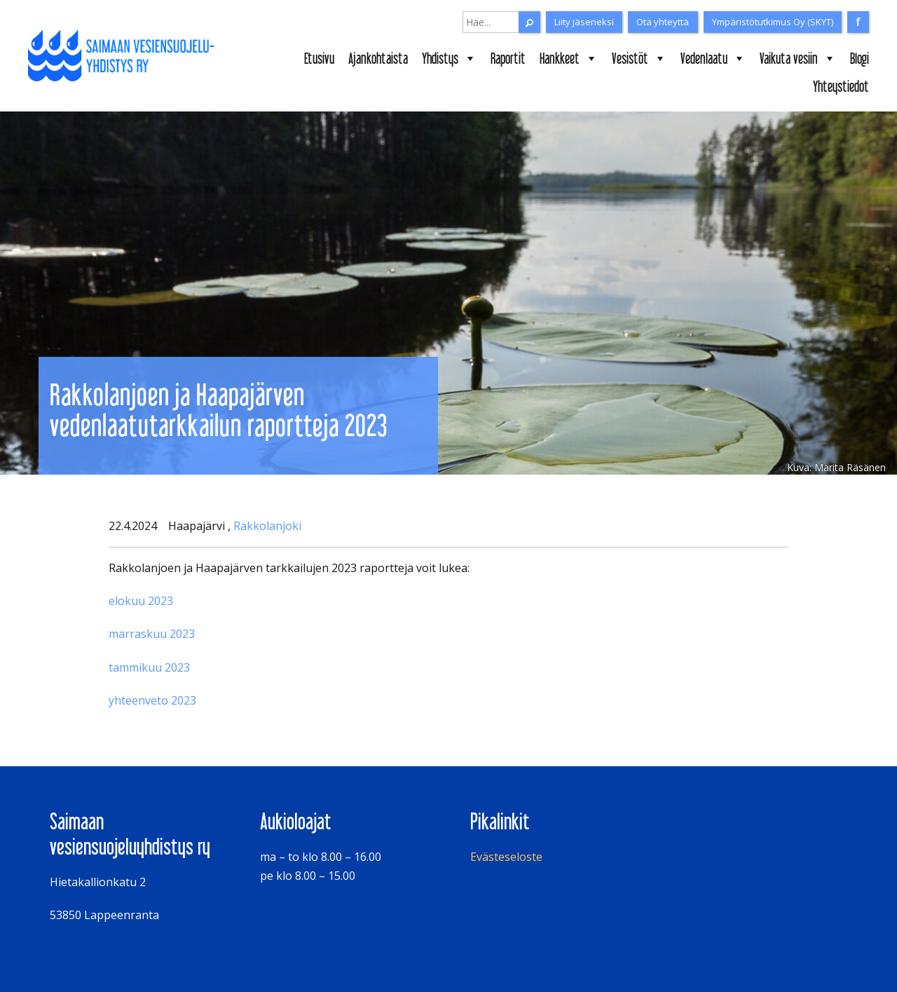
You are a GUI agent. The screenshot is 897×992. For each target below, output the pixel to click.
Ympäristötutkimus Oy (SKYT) (772, 21)
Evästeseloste (506, 856)
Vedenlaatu (713, 58)
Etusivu (319, 58)
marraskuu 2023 (152, 633)
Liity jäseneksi (584, 21)
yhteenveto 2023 (152, 700)
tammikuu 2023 (149, 667)
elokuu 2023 (141, 601)
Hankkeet (569, 58)
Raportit (508, 58)
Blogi (859, 58)
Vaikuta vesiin (798, 58)
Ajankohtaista (378, 58)
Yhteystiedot (841, 86)
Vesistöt (639, 58)
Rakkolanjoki (267, 526)
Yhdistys (449, 58)
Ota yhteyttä (662, 21)
